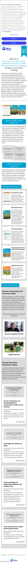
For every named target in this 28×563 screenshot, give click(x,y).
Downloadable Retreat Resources (14, 121)
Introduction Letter (17, 193)
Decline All (14, 38)
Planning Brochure (16, 207)
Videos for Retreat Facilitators (14, 165)
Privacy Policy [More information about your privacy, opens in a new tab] (7, 31)
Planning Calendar (16, 229)
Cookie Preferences (5, 561)
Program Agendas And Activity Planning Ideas (18, 248)
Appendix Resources (17, 265)
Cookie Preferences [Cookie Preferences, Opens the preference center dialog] (13, 34)
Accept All (14, 43)
